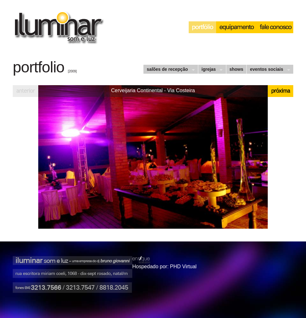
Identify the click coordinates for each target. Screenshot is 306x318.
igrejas (210, 70)
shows (236, 69)
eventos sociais (268, 70)
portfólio (202, 27)
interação (275, 27)
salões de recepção (168, 70)
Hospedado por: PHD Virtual (164, 266)
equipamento (236, 27)
